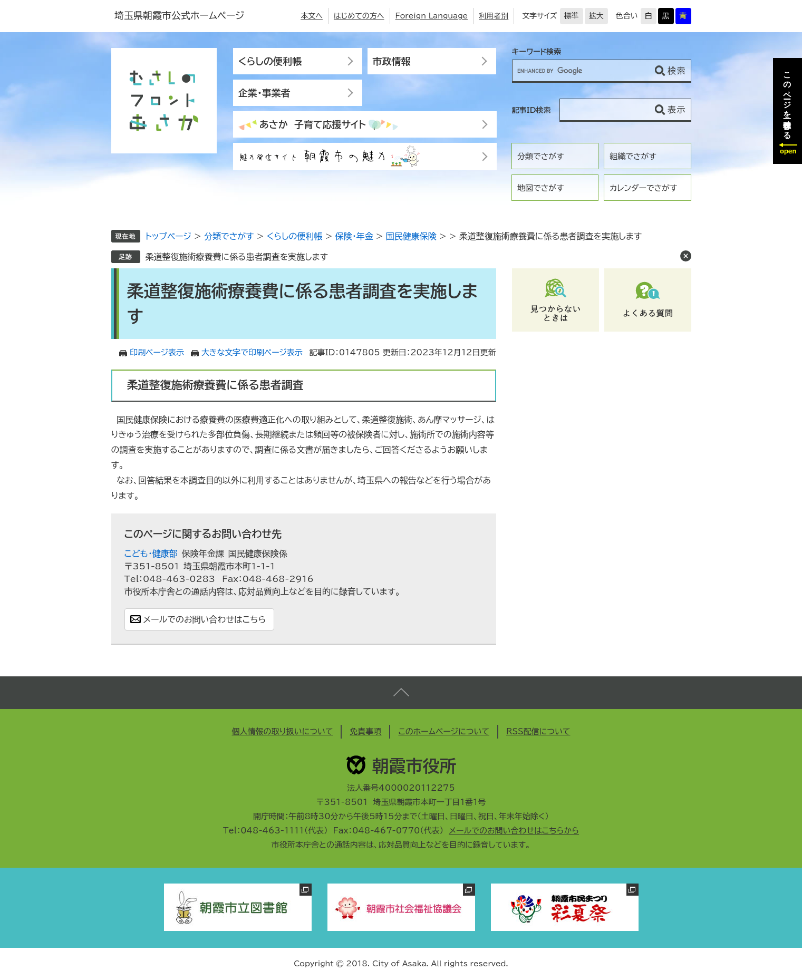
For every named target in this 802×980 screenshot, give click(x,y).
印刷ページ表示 (157, 352)
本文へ (312, 16)
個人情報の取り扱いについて (282, 731)
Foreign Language (431, 16)
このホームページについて (443, 731)
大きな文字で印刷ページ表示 (252, 352)
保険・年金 (354, 236)
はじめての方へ (359, 16)
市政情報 (392, 61)
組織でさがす (633, 156)
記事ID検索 (531, 110)
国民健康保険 (411, 236)
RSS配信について (538, 731)
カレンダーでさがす (643, 188)
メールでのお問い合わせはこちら (204, 619)
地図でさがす (540, 188)
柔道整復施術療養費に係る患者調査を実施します (237, 257)
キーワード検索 (537, 51)
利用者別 (493, 16)
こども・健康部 (151, 553)
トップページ (168, 236)
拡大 (596, 16)
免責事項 (365, 731)
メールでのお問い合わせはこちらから (514, 831)
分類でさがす (540, 156)
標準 (571, 16)
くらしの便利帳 (270, 61)
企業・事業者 (264, 93)
